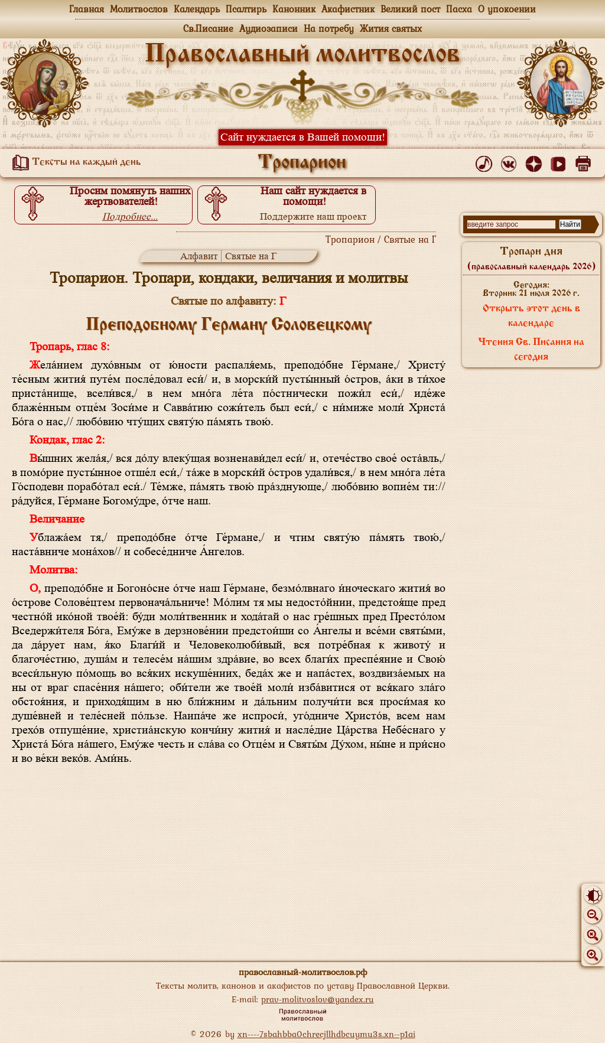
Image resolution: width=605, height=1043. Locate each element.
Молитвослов (139, 9)
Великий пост (410, 9)
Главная (86, 9)
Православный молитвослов (302, 55)
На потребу (329, 28)
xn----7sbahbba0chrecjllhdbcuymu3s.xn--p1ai (326, 1034)
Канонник (293, 9)
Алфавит (198, 256)
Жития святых (391, 28)
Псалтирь (246, 9)
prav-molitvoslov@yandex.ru (317, 999)
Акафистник (348, 9)
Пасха (459, 9)
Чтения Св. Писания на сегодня (531, 350)
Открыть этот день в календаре (531, 316)
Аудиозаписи (268, 28)
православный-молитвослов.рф (303, 972)
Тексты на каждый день (74, 162)
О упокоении (507, 9)
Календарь (197, 9)
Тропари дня (531, 258)
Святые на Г (251, 256)
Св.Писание (208, 28)
